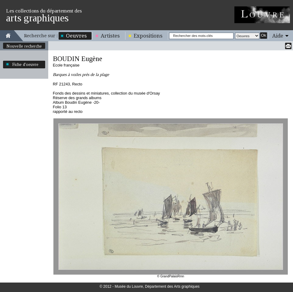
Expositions (148, 36)
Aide (277, 36)
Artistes (110, 36)
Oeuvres (76, 36)
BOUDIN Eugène (77, 59)
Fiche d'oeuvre (25, 64)
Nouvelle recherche (24, 46)
